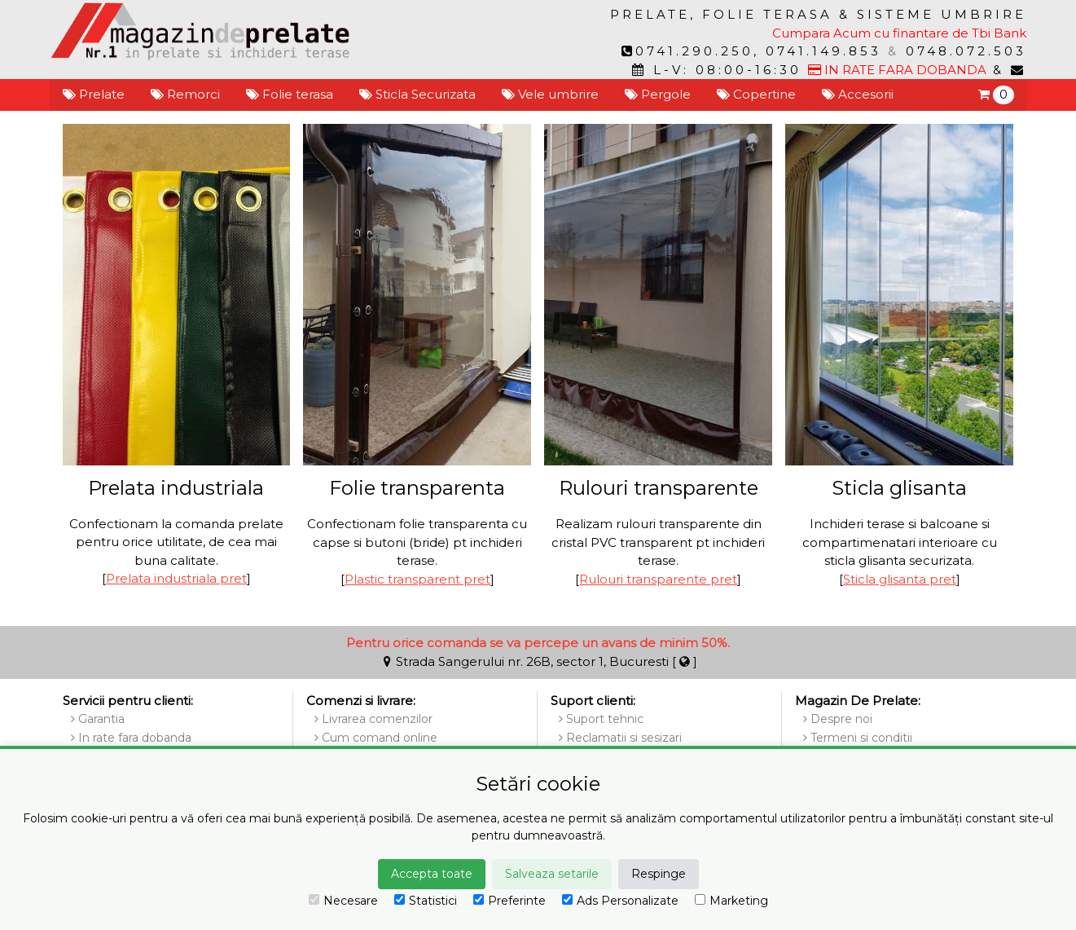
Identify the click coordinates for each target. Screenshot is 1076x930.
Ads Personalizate (620, 900)
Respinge (658, 873)
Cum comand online (375, 737)
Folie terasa (289, 94)
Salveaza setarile (552, 873)
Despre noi (837, 719)
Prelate (94, 94)
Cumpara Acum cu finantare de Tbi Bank (899, 33)
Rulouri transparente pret (658, 579)
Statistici (425, 900)
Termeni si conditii (857, 737)
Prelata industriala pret (176, 578)
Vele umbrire (550, 94)
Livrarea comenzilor (373, 719)
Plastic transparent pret (417, 579)
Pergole (658, 94)
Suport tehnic (601, 719)
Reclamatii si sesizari (620, 737)
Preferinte (509, 900)
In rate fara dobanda (131, 737)
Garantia (98, 719)
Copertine (756, 94)
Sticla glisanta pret (899, 579)
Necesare (343, 900)
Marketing (731, 900)
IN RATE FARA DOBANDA (897, 69)
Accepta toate (431, 873)
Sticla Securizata (417, 94)
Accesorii (858, 94)
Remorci (185, 94)
